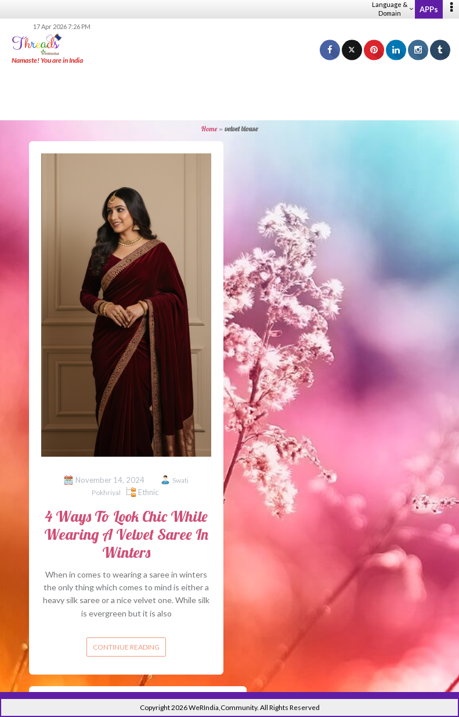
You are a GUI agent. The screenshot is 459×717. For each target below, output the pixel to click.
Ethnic (148, 492)
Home (209, 128)
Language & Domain (392, 9)
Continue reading (126, 647)
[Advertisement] (230, 93)
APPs (429, 9)
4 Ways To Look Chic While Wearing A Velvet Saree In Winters (126, 534)
